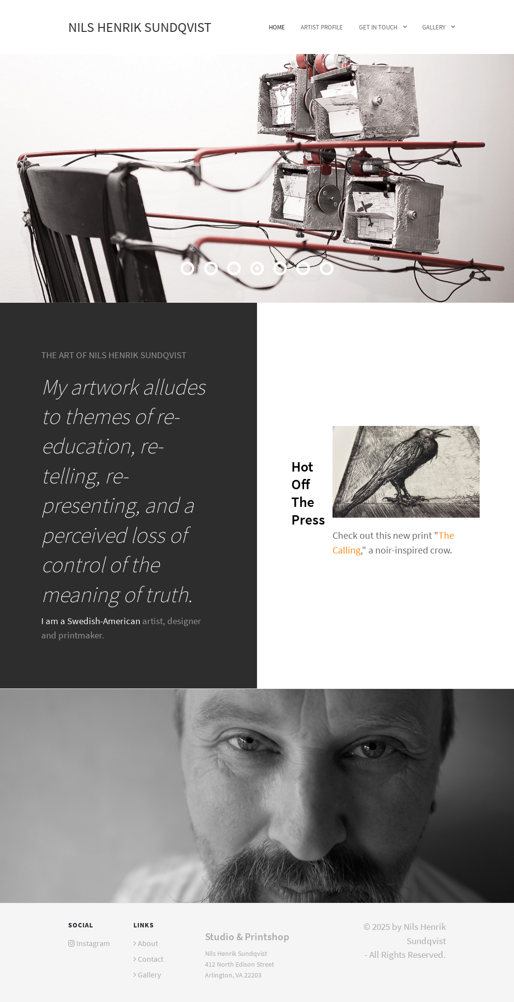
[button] (187, 268)
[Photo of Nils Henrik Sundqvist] (257, 795)
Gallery (149, 974)
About (148, 943)
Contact (150, 959)
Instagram (93, 943)
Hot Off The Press (308, 493)
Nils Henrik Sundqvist (139, 27)
